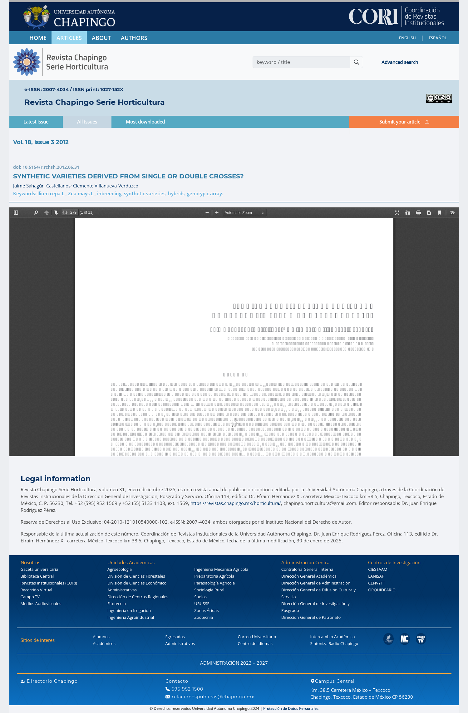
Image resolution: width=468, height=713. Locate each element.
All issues (87, 122)
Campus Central (332, 681)
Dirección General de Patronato (311, 617)
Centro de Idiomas (255, 643)
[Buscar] (356, 62)
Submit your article (404, 122)
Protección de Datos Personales (290, 708)
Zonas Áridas (206, 610)
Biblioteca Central (37, 576)
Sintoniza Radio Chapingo (334, 643)
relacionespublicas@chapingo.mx (209, 697)
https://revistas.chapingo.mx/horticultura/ (235, 503)
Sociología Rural (209, 590)
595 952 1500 (184, 689)
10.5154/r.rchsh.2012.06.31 (50, 167)
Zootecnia (203, 617)
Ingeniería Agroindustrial (130, 617)
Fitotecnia (116, 603)
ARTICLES (69, 37)
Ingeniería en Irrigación (129, 610)
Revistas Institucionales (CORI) (49, 583)
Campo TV (30, 596)
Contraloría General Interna (307, 569)
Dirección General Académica (309, 576)
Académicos (104, 643)
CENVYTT (376, 583)
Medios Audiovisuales (41, 603)
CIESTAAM (377, 569)
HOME (38, 37)
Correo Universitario (257, 636)
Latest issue (35, 122)
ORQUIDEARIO (382, 590)
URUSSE (201, 603)
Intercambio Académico (332, 636)
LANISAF (376, 576)
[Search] (301, 62)
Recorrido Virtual (36, 590)
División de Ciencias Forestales (136, 576)
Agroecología (119, 569)
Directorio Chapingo (49, 681)
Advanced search (400, 62)
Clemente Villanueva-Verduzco (105, 185)
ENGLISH (407, 38)
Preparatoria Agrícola (214, 576)
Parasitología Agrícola (214, 583)
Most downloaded (145, 122)
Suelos (200, 596)
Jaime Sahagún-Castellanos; (43, 185)
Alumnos (101, 636)
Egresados (175, 636)
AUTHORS (134, 37)
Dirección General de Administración (316, 583)
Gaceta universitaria (39, 569)
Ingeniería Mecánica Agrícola (221, 569)
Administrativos (180, 643)
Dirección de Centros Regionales (137, 596)
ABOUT (101, 37)
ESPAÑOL (438, 38)
